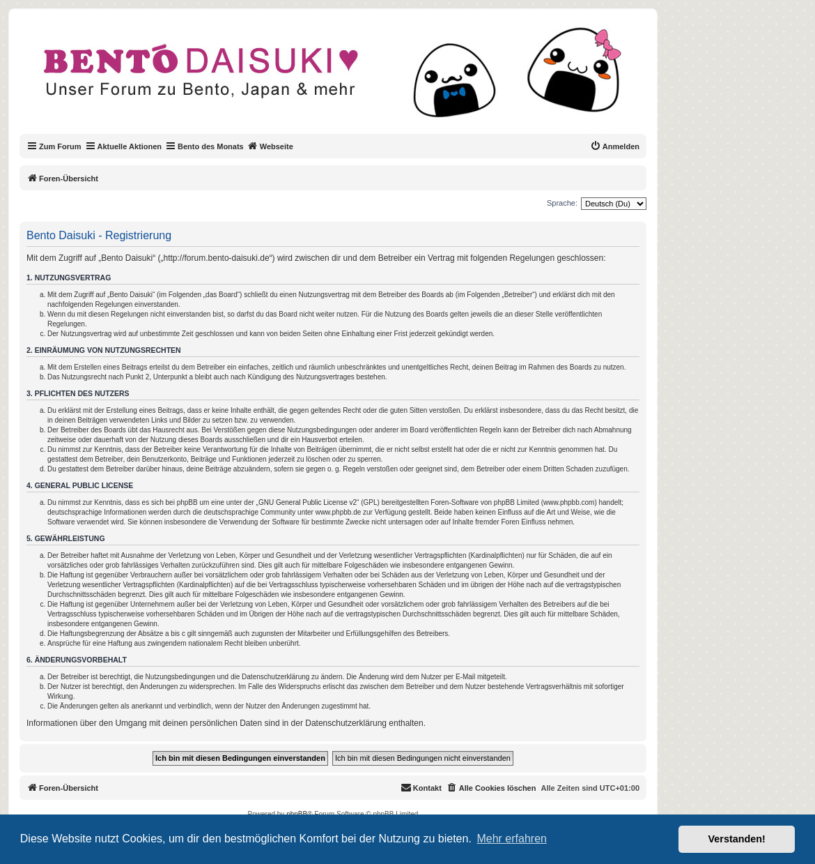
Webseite (270, 146)
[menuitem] (614, 146)
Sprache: (562, 203)
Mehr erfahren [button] (511, 838)
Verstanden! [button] (737, 838)
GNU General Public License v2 (307, 502)
